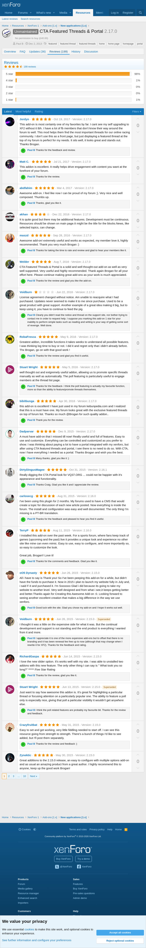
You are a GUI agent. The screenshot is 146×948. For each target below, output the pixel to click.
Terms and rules (78, 829)
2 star (9, 93)
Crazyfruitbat (28, 724)
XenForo (83, 867)
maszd (24, 235)
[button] (30, 12)
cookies (29, 929)
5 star (9, 73)
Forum (21, 884)
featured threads (87, 43)
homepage (128, 43)
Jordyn (24, 119)
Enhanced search (27, 898)
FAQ (22, 51)
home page (113, 43)
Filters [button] (135, 111)
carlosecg (26, 496)
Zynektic (25, 755)
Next (32, 776)
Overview (10, 51)
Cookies (25, 829)
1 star (9, 99)
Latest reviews (10, 18)
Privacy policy (97, 829)
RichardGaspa (29, 656)
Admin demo (80, 898)
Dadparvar (27, 431)
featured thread (68, 43)
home (102, 43)
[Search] (140, 12)
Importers (23, 902)
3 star (9, 86)
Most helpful (23, 111)
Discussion (91, 51)
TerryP (24, 530)
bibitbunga (27, 401)
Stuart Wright (29, 367)
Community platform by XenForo (73, 836)
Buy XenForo (63, 858)
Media (63, 12)
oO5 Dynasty (28, 572)
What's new (43, 12)
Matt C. (24, 161)
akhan (24, 214)
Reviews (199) (58, 51)
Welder (24, 261)
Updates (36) (37, 51)
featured (52, 43)
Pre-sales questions (84, 893)
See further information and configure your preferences (36, 940)
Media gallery (25, 888)
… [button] (18, 776)
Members (102, 12)
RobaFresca (28, 336)
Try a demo (83, 858)
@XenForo (63, 867)
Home (8, 12)
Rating (39, 111)
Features (78, 884)
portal (140, 43)
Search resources (30, 18)
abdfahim (26, 188)
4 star (9, 80)
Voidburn (26, 292)
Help (110, 829)
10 (24, 776)
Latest (8, 111)
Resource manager (28, 893)
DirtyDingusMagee (32, 469)
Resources (83, 12)
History (75, 51)
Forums (23, 12)
